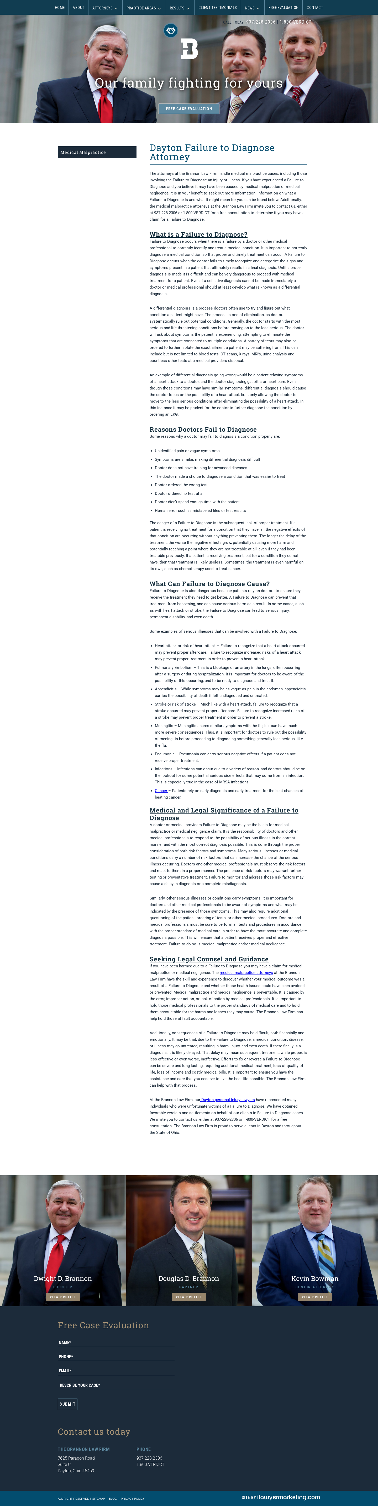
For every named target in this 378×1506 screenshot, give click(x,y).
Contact (315, 7)
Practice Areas (141, 8)
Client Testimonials (217, 7)
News (250, 8)
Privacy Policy (133, 1498)
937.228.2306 (261, 22)
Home (60, 7)
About (78, 7)
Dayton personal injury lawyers (227, 1099)
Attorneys (102, 8)
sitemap (98, 1498)
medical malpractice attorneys (246, 972)
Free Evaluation (283, 7)
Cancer (161, 790)
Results (177, 8)
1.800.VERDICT (296, 22)
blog (113, 1498)
